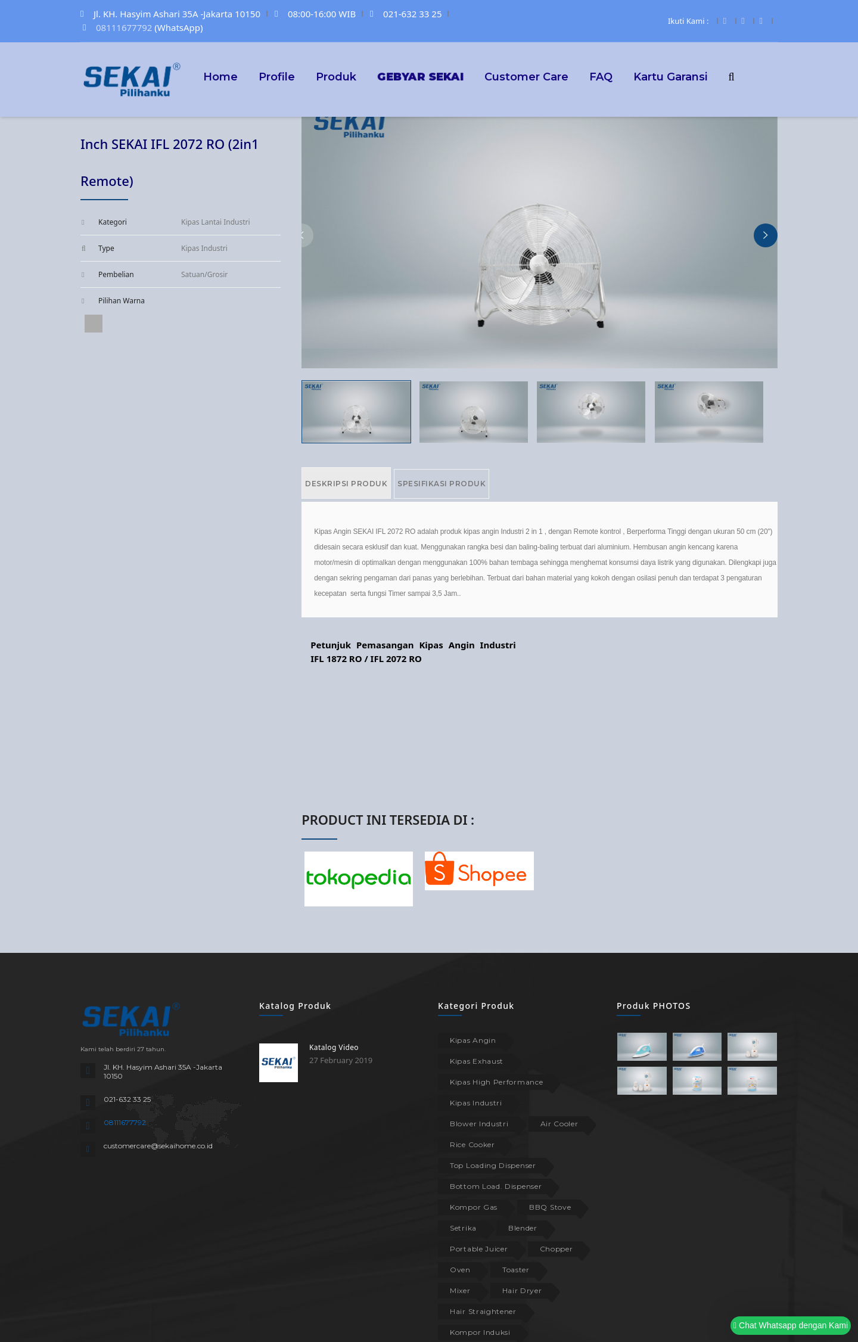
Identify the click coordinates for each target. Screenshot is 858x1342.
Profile (277, 76)
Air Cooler (559, 1123)
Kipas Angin (473, 1040)
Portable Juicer (479, 1248)
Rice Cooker (472, 1144)
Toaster (516, 1269)
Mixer (460, 1290)
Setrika (463, 1227)
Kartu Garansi (670, 76)
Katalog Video (334, 1047)
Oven (460, 1269)
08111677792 (124, 27)
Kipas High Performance (496, 1081)
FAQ (601, 76)
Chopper (556, 1248)
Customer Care (526, 76)
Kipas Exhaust (476, 1061)
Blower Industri (479, 1123)
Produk (336, 76)
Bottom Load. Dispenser (496, 1186)
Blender (522, 1227)
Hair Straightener (483, 1311)
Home (220, 76)
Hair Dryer (522, 1290)
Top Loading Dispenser (493, 1165)
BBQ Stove (550, 1207)
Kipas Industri (476, 1102)
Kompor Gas (474, 1207)
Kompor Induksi (480, 1332)
